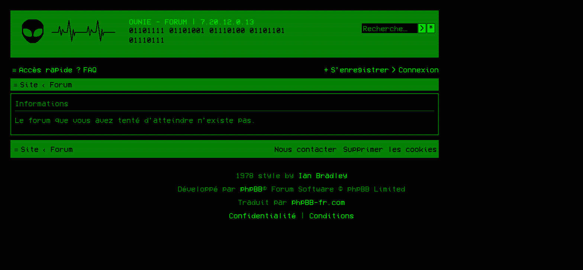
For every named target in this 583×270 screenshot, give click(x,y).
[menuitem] (85, 69)
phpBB (251, 188)
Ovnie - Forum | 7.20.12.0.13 (191, 21)
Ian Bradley (322, 175)
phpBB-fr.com (318, 202)
